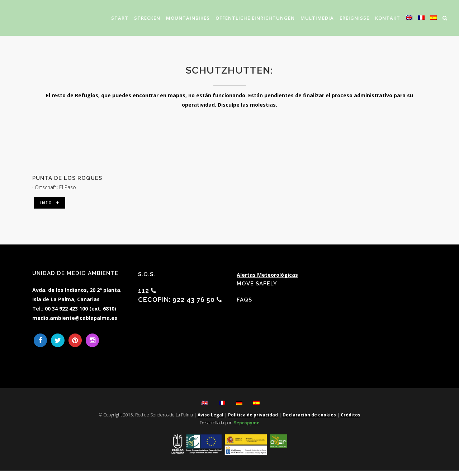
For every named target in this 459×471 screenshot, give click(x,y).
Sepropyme (247, 423)
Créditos (350, 415)
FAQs (244, 300)
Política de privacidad (253, 415)
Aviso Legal (211, 415)
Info (50, 202)
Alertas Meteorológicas (267, 274)
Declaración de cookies (309, 415)
